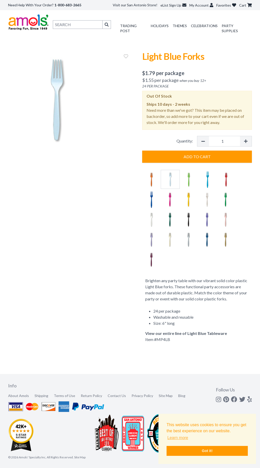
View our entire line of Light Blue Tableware (186, 333)
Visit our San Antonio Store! (135, 5)
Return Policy (91, 395)
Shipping (41, 395)
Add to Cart (197, 156)
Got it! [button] (207, 451)
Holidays (160, 26)
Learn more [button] (177, 438)
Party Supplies (230, 28)
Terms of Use (64, 395)
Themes (180, 26)
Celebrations (204, 26)
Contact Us (117, 395)
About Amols (18, 395)
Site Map (166, 395)
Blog (181, 395)
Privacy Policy (142, 395)
